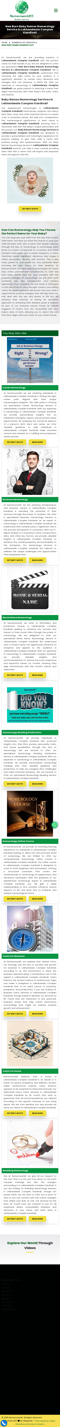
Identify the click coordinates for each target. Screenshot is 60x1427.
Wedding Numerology (15, 1170)
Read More (37, 442)
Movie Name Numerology (17, 617)
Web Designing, (42, 1421)
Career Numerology (14, 387)
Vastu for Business (14, 956)
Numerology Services (23, 42)
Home (4, 42)
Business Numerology (15, 499)
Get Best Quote (30, 209)
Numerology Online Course (18, 841)
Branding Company (35, 1424)
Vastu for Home (12, 1071)
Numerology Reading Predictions (22, 732)
